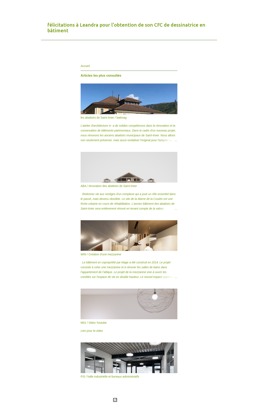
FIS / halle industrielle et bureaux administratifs (110, 376)
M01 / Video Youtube (94, 322)
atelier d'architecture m (65, 6)
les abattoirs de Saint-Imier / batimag (104, 117)
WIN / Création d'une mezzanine (101, 254)
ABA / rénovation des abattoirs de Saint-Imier (109, 186)
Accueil (85, 66)
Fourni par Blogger (129, 400)
